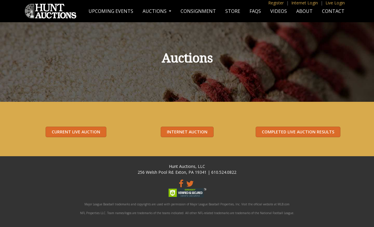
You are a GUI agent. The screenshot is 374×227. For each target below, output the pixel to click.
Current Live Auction (76, 132)
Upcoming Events (111, 11)
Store (232, 11)
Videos (278, 11)
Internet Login (304, 3)
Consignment (198, 11)
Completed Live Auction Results (298, 132)
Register (276, 3)
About (304, 11)
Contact (333, 11)
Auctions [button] (155, 11)
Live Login (335, 3)
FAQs (255, 11)
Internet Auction (187, 132)
